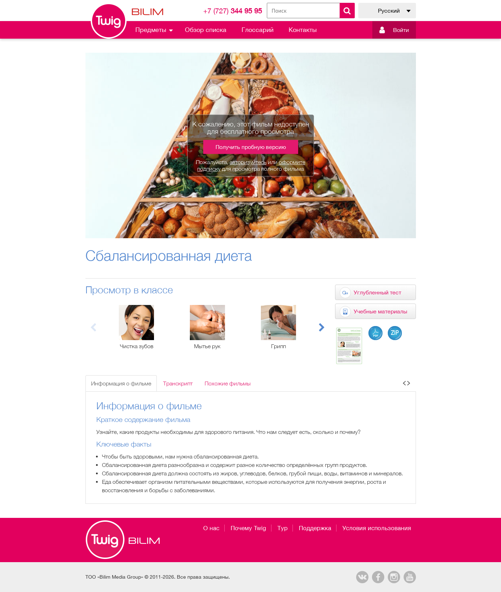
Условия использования (376, 528)
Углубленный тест (377, 292)
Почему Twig (248, 528)
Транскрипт (178, 383)
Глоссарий (258, 29)
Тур (282, 528)
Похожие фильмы (228, 383)
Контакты (303, 29)
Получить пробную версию (251, 147)
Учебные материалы (380, 311)
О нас (211, 528)
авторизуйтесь (248, 162)
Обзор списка (205, 29)
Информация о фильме (121, 383)
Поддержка (315, 528)
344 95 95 (232, 11)
